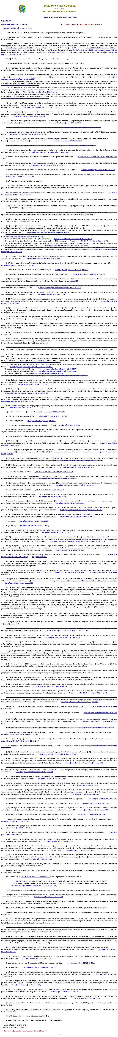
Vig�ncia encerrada (39, 557)
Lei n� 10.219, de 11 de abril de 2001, (19, 48)
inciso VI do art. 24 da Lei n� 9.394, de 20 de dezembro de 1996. (61, 572)
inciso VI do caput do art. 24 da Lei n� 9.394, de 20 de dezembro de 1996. (90, 581)
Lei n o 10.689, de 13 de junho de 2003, (100, 48)
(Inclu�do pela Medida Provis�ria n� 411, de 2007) (20, 85)
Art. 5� (19, 881)
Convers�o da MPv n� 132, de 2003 (14, 24)
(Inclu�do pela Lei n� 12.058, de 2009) (52, 778)
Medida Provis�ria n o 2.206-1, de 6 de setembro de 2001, (93, 50)
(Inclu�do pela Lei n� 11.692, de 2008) (50, 412)
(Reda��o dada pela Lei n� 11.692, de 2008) (40, 92)
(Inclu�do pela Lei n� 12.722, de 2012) (68, 141)
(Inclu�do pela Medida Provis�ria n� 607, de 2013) (69, 541)
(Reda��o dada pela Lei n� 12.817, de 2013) (46, 165)
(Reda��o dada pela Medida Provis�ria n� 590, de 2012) (50, 152)
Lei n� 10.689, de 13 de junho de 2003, (35, 877)
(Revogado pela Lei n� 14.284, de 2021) (17, 28)
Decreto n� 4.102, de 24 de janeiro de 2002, (47, 52)
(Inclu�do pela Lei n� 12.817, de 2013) (34, 521)
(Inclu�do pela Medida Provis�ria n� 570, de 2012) (62, 123)
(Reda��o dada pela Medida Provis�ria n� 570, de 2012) (59, 288)
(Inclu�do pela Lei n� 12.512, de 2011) (48, 897)
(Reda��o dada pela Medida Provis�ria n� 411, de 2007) (48, 232)
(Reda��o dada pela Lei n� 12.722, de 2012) (18, 401)
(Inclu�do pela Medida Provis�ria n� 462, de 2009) (53, 686)
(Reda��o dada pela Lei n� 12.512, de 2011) (40, 107)
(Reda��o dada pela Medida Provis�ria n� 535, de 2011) (27, 98)
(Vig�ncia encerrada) (97, 541)
